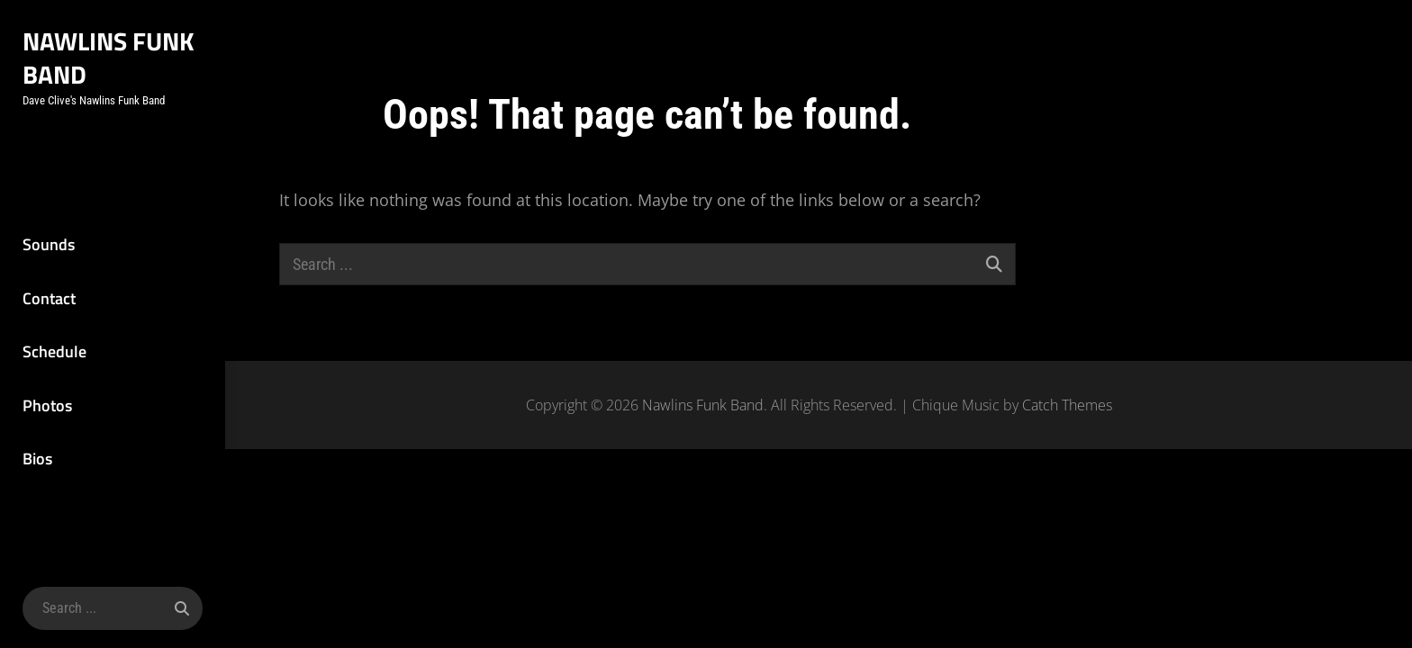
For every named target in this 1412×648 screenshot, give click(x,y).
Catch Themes (1067, 405)
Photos (47, 405)
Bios (37, 458)
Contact (49, 298)
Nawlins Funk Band (109, 58)
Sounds (49, 244)
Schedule (54, 351)
